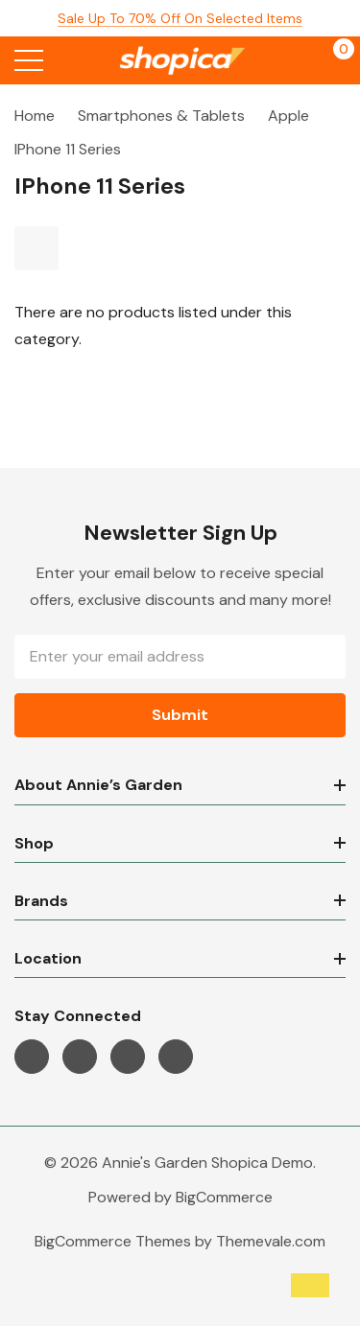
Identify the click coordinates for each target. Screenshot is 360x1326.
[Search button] (70, 60)
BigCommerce (224, 1197)
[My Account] (295, 60)
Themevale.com (270, 1241)
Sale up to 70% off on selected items (180, 18)
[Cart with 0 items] (334, 60)
